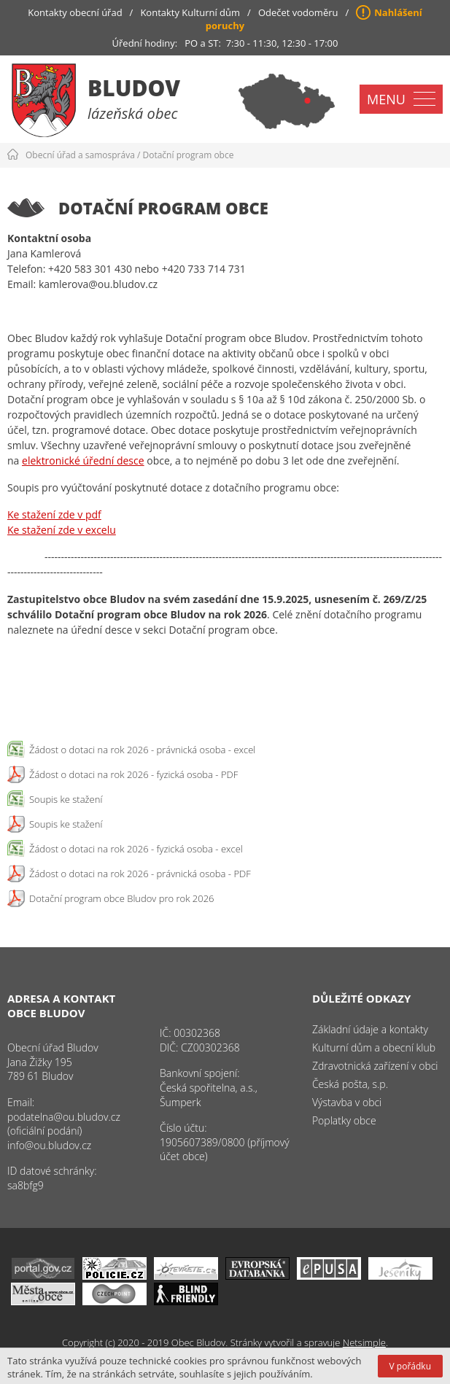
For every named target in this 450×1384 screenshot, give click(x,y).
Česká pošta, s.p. (350, 1084)
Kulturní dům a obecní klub (373, 1047)
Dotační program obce (188, 155)
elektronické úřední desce (83, 460)
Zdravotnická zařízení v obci (375, 1066)
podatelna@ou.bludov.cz (63, 1117)
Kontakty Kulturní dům (190, 12)
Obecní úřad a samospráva (80, 155)
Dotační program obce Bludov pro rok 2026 (121, 898)
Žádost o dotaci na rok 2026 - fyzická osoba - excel (136, 848)
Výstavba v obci (346, 1102)
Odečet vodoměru (298, 12)
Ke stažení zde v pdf (54, 514)
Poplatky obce (344, 1120)
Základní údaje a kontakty (370, 1029)
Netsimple (364, 1342)
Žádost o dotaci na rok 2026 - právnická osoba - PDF (140, 873)
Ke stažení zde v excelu (61, 530)
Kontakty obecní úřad (75, 12)
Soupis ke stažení (65, 799)
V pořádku (410, 1366)
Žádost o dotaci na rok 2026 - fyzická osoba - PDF (133, 774)
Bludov (134, 88)
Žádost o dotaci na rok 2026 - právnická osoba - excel (142, 749)
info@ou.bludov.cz (49, 1145)
